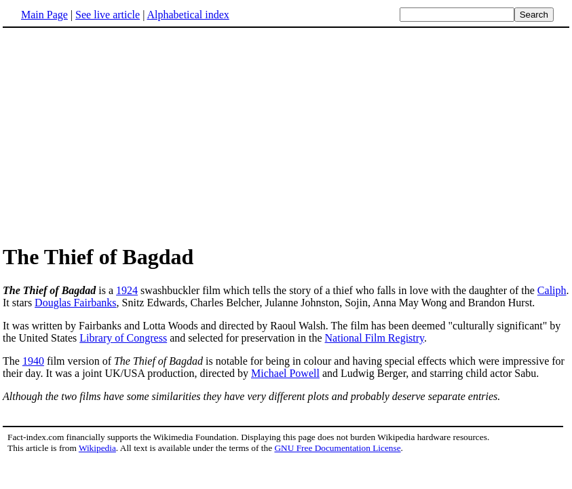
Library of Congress (123, 338)
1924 (127, 290)
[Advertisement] (117, 135)
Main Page (44, 14)
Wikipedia (97, 448)
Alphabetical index (188, 14)
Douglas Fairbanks (75, 302)
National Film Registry (375, 338)
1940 (33, 361)
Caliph (552, 290)
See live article (107, 14)
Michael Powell (285, 373)
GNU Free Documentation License (337, 448)
